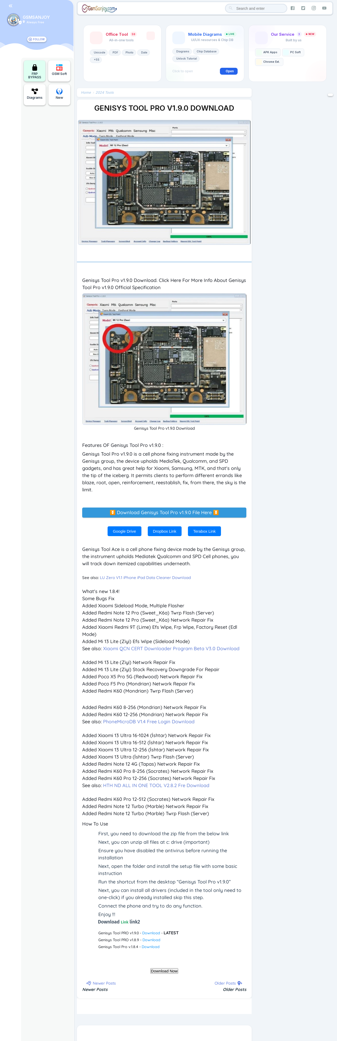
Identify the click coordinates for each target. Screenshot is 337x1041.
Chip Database (206, 51)
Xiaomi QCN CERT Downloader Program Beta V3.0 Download (171, 648)
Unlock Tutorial (186, 58)
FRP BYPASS (35, 71)
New (59, 94)
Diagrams (35, 94)
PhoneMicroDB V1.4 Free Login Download (149, 722)
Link (125, 922)
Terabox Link (204, 531)
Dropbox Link (164, 531)
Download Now (164, 971)
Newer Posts (95, 989)
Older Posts (234, 989)
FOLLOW (39, 39)
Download (151, 933)
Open (230, 71)
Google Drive (124, 531)
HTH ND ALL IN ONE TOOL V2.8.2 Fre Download (156, 785)
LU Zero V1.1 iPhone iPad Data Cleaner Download (145, 577)
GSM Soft (59, 70)
